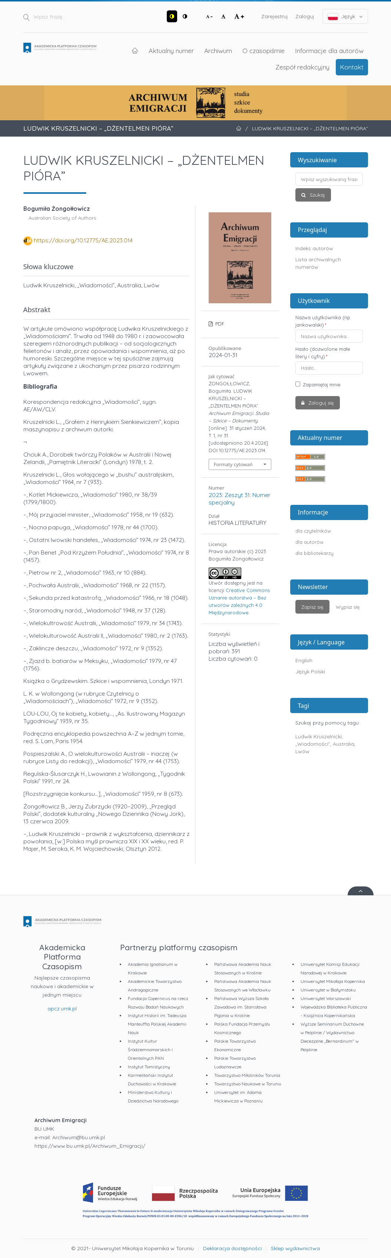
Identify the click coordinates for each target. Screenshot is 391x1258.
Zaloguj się (320, 403)
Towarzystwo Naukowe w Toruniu (247, 1084)
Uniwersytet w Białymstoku (328, 990)
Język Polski (310, 671)
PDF (219, 324)
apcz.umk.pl (62, 1008)
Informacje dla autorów (329, 50)
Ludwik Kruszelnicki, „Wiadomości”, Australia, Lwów (325, 744)
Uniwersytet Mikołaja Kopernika (333, 981)
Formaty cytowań (233, 464)
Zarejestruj (274, 16)
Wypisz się (347, 607)
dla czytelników (313, 531)
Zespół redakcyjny (302, 67)
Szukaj (316, 195)
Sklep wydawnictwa (295, 1248)
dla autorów (309, 542)
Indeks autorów (314, 248)
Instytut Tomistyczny (149, 1066)
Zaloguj (304, 16)
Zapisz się (312, 607)
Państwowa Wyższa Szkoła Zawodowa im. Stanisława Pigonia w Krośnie (241, 1007)
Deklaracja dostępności (232, 1248)
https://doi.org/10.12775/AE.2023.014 (83, 240)
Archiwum (218, 50)
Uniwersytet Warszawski (326, 998)
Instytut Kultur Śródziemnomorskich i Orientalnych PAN (150, 1049)
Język (345, 16)
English (303, 660)
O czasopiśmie (263, 50)
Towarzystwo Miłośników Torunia (247, 1075)
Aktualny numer (171, 50)
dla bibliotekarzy (314, 553)
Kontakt (352, 67)
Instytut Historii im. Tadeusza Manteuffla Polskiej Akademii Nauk (157, 1024)
